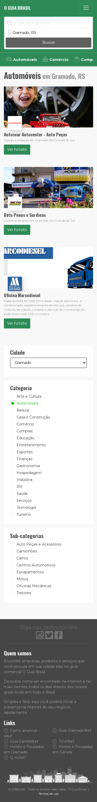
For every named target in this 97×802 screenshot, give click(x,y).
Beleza (23, 410)
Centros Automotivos (36, 565)
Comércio (25, 424)
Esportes (25, 452)
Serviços (24, 500)
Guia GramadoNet (72, 730)
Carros (22, 558)
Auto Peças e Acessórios (39, 544)
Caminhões (27, 551)
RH (20, 486)
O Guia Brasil (17, 7)
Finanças (24, 459)
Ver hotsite (17, 149)
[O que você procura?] (48, 23)
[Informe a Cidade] (48, 33)
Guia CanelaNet (21, 741)
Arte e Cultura (29, 396)
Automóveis (28, 403)
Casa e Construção (33, 417)
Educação (25, 438)
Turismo (24, 514)
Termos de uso (48, 794)
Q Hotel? (15, 757)
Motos (22, 579)
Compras (25, 431)
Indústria (24, 479)
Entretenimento (31, 445)
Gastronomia (28, 466)
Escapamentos (30, 572)
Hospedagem (29, 472)
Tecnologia (26, 507)
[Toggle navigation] (86, 7)
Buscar (48, 42)
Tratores (24, 593)
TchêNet (63, 741)
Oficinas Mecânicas (34, 586)
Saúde (22, 493)
